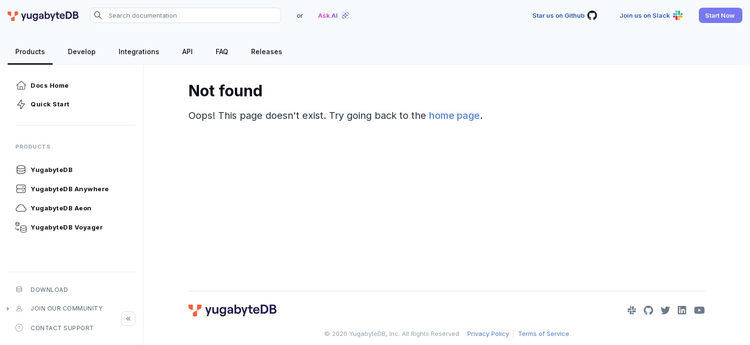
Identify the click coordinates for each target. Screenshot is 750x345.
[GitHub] (648, 310)
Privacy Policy (488, 333)
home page (454, 115)
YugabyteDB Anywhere (62, 189)
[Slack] (632, 310)
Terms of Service (543, 333)
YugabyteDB (44, 169)
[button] (720, 15)
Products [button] (32, 146)
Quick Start (42, 104)
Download (41, 289)
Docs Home (42, 85)
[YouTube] (699, 310)
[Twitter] (665, 310)
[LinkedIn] (682, 310)
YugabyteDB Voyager (59, 227)
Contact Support (54, 328)
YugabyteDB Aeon (53, 208)
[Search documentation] (185, 15)
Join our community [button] (58, 308)
